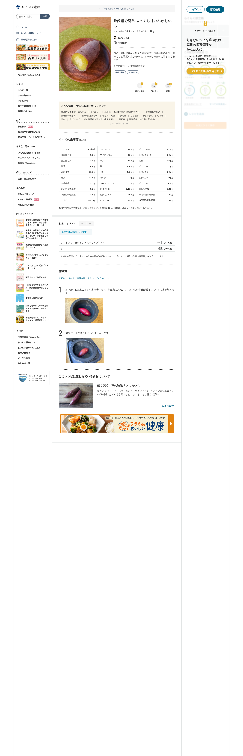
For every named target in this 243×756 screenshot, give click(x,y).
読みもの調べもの (26, 194)
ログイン (196, 9)
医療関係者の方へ (29, 39)
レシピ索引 (23, 100)
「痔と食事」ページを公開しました (118, 8)
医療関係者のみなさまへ (29, 337)
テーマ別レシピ (25, 95)
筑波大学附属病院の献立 (29, 131)
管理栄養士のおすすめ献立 (30, 137)
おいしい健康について (31, 33)
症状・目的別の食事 (27, 178)
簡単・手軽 (119, 72)
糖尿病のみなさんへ (27, 163)
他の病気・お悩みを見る (29, 74)
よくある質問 (24, 358)
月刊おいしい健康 (26, 204)
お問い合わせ (24, 352)
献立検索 (25, 126)
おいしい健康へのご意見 (29, 347)
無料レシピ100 (25, 111)
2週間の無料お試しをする (205, 71)
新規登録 (215, 9)
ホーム (24, 27)
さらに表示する (117, 123)
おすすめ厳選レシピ (27, 105)
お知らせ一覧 (24, 363)
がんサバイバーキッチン (29, 157)
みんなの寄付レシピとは (29, 152)
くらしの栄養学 (28, 199)
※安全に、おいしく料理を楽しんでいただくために (82, 278)
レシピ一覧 (23, 90)
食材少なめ (133, 72)
